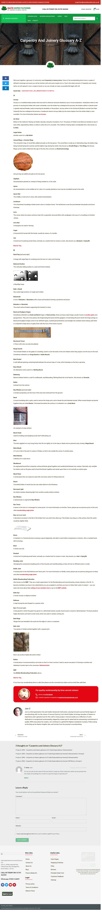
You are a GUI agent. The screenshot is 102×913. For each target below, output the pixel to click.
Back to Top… (17, 246)
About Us (28, 866)
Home (27, 859)
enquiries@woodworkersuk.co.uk (87, 2)
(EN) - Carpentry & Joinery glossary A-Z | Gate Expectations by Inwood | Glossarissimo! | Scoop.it (53, 753)
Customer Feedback (57, 876)
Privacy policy (30, 884)
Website (18, 826)
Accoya (43, 114)
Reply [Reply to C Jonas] (26, 778)
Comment (19, 796)
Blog (27, 869)
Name (18, 818)
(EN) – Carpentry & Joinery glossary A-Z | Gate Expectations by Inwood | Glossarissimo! (50, 757)
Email (54, 818)
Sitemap (53, 880)
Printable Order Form (57, 873)
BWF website (62, 588)
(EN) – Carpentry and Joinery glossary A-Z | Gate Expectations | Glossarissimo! (47, 750)
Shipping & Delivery (57, 862)
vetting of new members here (40, 588)
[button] (5, 78)
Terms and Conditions (41, 834)
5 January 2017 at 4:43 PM (78, 767)
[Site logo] (15, 9)
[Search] (86, 18)
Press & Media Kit (31, 873)
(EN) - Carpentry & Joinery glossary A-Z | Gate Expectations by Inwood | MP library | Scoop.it (52, 761)
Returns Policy (30, 891)
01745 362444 (63, 9)
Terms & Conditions (32, 887)
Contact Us (29, 862)
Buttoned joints (44, 665)
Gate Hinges (55, 859)
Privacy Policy (55, 834)
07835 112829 (14, 879)
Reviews (53, 869)
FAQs (52, 866)
